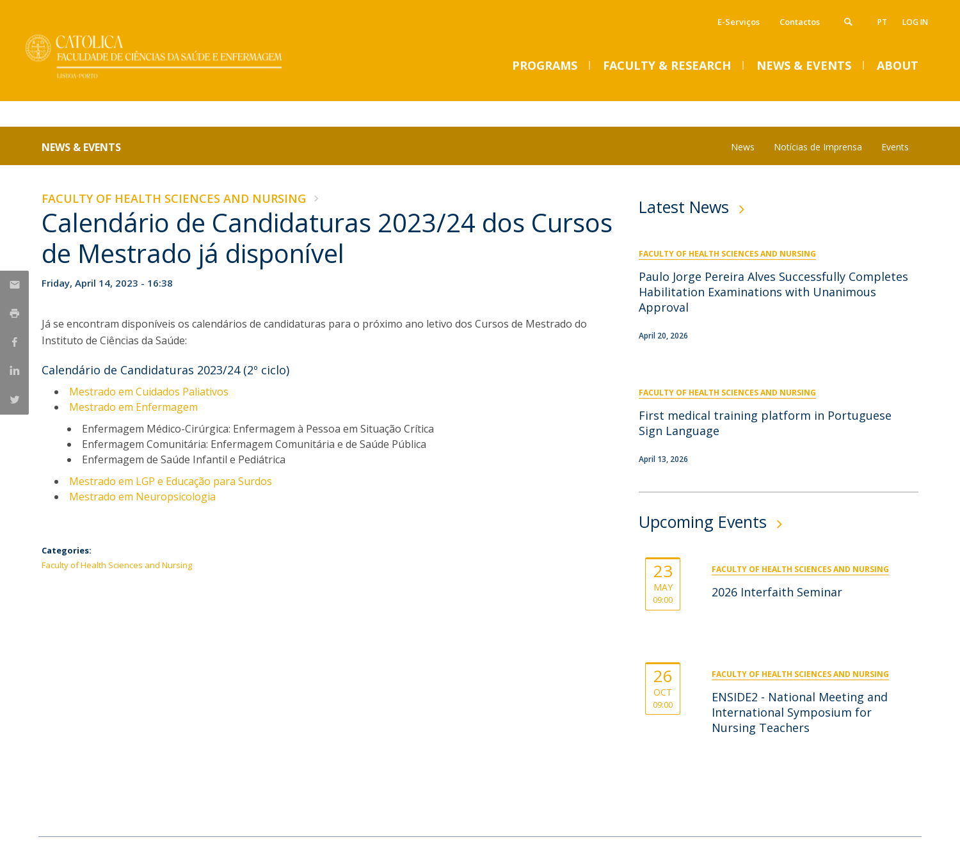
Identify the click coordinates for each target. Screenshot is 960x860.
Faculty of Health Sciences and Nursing (174, 198)
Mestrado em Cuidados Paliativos (148, 392)
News (743, 147)
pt (882, 22)
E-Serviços (738, 22)
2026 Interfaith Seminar (777, 592)
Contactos (800, 22)
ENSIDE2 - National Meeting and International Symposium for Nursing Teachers (800, 712)
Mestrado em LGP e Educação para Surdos (170, 481)
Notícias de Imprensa (818, 147)
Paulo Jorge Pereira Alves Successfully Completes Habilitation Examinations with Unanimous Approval (773, 292)
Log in (915, 22)
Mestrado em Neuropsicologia (142, 497)
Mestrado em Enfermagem (133, 407)
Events (895, 147)
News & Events (81, 147)
